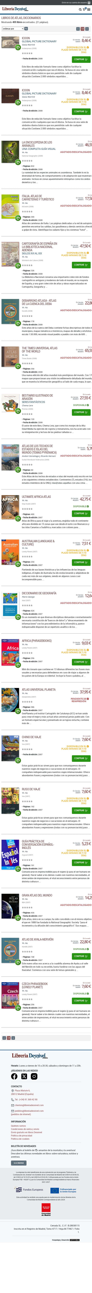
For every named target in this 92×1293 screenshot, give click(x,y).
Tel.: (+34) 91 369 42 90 (24, 1099)
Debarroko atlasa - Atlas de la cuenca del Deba (39, 302)
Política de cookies (20, 1138)
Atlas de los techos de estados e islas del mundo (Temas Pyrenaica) (39, 449)
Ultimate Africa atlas (36, 496)
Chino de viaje (31, 737)
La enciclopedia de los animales (37, 144)
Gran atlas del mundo (37, 895)
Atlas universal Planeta (38, 689)
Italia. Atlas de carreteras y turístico (38, 197)
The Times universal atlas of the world (39, 349)
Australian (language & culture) (38, 542)
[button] (80, 9)
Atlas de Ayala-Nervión (37, 939)
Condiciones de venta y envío (25, 1129)
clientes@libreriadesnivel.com (27, 1105)
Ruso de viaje (31, 789)
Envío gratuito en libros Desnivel (26, 1132)
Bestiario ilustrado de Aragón (37, 397)
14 (82, 28)
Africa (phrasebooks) (37, 640)
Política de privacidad (21, 1135)
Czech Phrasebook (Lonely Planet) (35, 985)
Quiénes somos (18, 1125)
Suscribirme (19, 1163)
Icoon (26, 38)
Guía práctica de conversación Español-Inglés (38, 844)
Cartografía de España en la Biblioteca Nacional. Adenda (39, 246)
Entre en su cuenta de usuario (76, 2)
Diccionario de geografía (39, 593)
